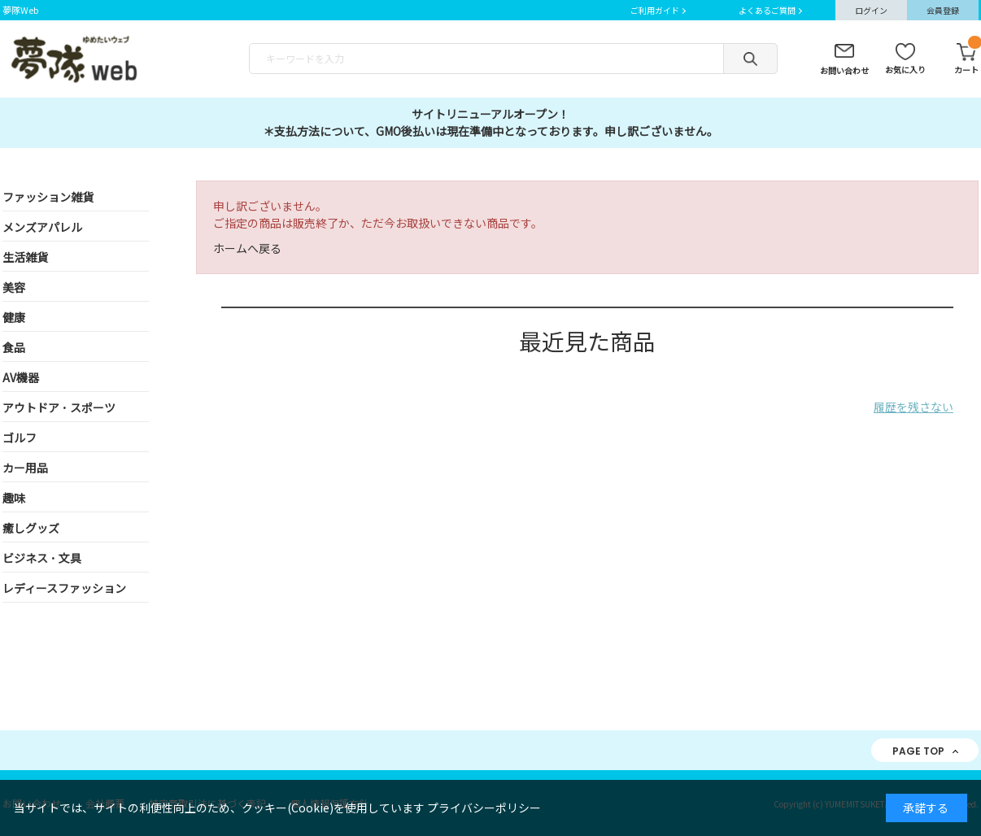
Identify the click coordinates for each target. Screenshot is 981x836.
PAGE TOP (918, 751)
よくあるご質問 (767, 10)
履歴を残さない (913, 406)
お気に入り (905, 69)
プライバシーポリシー (484, 807)
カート (966, 59)
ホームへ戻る (247, 248)
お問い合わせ (844, 70)
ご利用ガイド (654, 10)
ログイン (871, 10)
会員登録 (942, 10)
